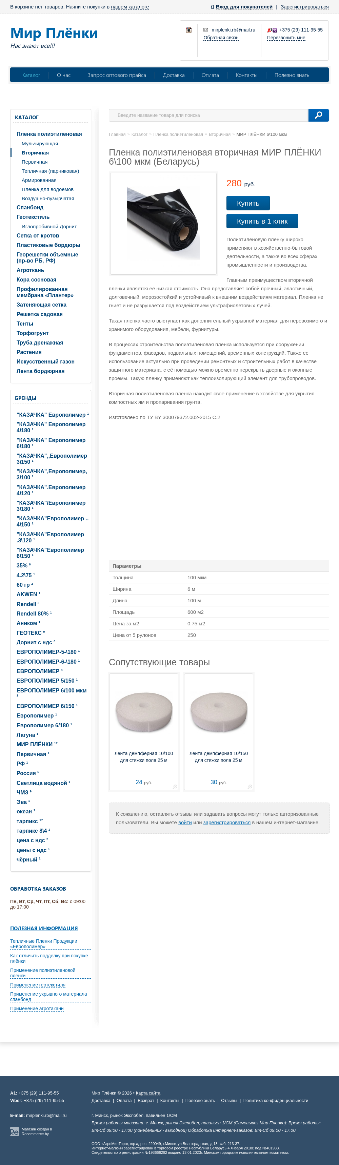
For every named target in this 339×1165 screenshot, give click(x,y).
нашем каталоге (130, 6)
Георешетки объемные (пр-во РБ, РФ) (47, 258)
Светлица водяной (43, 783)
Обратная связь (220, 37)
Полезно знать (292, 74)
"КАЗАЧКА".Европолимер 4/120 (51, 490)
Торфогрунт (33, 333)
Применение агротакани (37, 1008)
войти (185, 822)
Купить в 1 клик (262, 221)
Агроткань (30, 270)
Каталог (31, 74)
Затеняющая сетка (41, 305)
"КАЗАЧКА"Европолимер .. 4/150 (52, 521)
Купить (248, 203)
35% (24, 565)
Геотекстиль (33, 217)
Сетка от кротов (38, 235)
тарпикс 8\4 (33, 831)
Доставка (174, 74)
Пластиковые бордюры (48, 245)
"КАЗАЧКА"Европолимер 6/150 (50, 553)
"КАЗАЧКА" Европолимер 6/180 (51, 443)
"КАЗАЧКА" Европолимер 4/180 (51, 427)
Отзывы (229, 1100)
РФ (22, 764)
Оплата (210, 74)
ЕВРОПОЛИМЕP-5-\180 (48, 652)
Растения (29, 352)
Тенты (25, 324)
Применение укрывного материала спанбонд (48, 996)
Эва (23, 802)
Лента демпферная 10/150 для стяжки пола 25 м (219, 757)
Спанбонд (30, 207)
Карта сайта (148, 1093)
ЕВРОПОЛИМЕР (40, 671)
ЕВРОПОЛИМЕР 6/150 (47, 706)
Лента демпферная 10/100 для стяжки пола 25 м (144, 757)
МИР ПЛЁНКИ (37, 744)
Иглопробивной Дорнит (49, 226)
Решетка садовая (40, 314)
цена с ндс (32, 840)
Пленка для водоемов (48, 189)
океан (26, 811)
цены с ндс (33, 850)
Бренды (25, 398)
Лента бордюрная (41, 371)
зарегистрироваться (227, 822)
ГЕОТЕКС (31, 633)
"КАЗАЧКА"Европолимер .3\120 (50, 537)
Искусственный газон (46, 362)
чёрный (29, 859)
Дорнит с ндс (36, 642)
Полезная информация (44, 928)
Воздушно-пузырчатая (48, 198)
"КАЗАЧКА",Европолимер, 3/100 (52, 474)
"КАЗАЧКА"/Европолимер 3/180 (51, 506)
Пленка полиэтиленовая (49, 134)
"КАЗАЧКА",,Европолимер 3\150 (52, 459)
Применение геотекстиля (37, 984)
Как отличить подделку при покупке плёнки (49, 958)
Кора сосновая (36, 280)
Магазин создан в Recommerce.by (37, 1131)
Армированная (39, 180)
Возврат (146, 1100)
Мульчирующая (40, 143)
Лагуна (27, 735)
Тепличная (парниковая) (50, 171)
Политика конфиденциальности (275, 1100)
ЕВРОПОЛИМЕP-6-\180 (48, 662)
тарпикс (30, 821)
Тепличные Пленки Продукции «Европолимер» (43, 943)
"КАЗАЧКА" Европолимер (53, 415)
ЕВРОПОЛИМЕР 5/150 (47, 681)
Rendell (28, 604)
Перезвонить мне (286, 37)
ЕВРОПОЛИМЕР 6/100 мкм (52, 692)
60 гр (25, 585)
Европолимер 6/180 (44, 725)
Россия (28, 773)
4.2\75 (26, 575)
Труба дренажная (40, 343)
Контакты (247, 74)
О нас (64, 74)
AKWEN (28, 594)
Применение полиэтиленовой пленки (42, 973)
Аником (28, 623)
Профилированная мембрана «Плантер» (45, 292)
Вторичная (35, 152)
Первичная (34, 162)
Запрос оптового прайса (116, 74)
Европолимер (37, 716)
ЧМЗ (24, 792)
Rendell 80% (34, 614)
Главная (117, 134)
